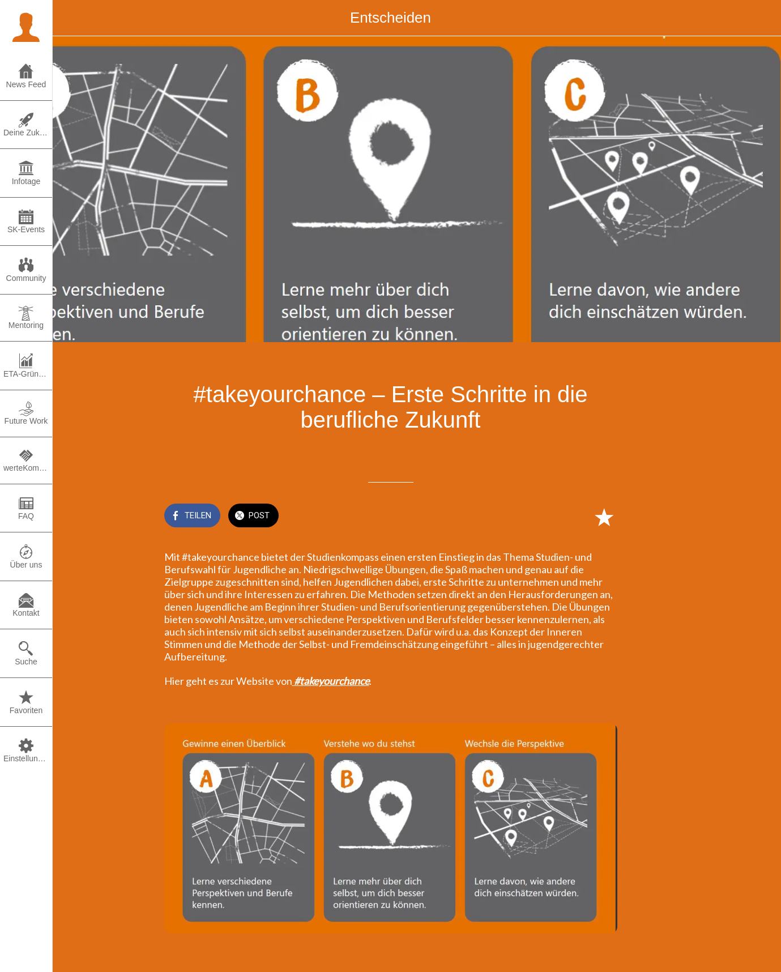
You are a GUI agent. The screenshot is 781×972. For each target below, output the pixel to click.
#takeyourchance (331, 681)
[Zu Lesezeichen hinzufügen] (603, 516)
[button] (26, 26)
